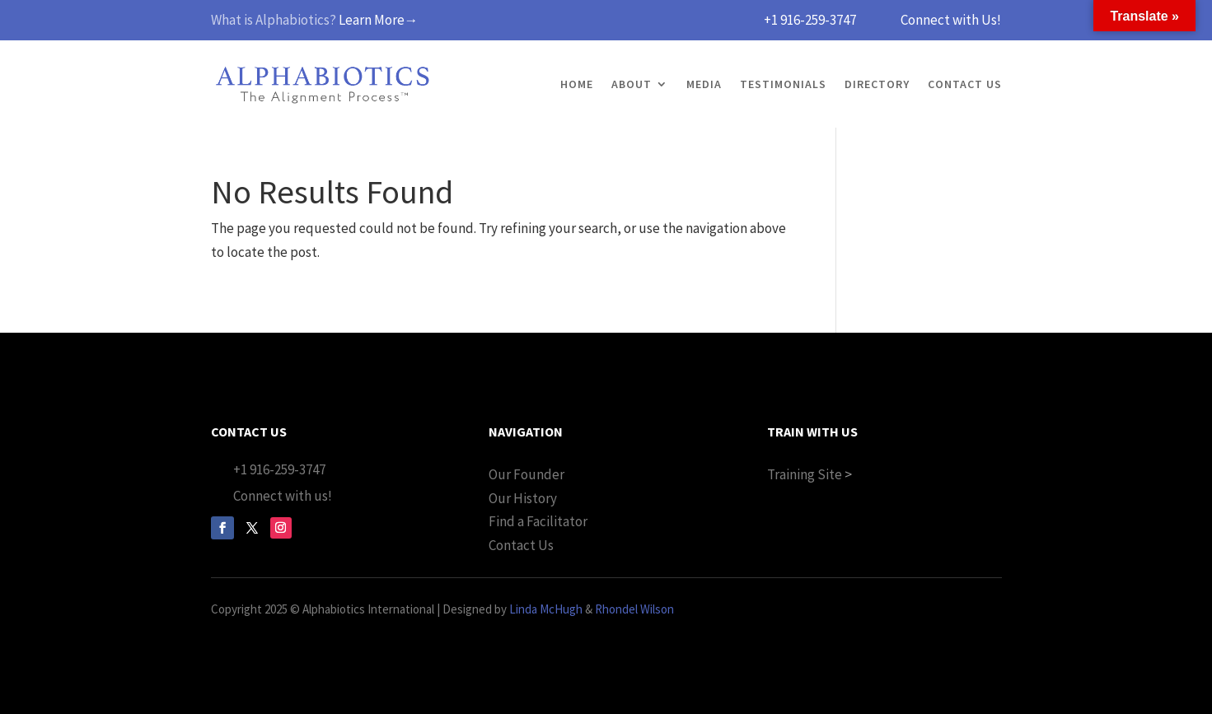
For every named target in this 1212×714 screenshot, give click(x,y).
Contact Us (965, 84)
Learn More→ (379, 20)
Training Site (804, 474)
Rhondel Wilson (634, 609)
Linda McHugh (546, 609)
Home (576, 84)
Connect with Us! (951, 20)
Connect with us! (282, 496)
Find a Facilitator (538, 521)
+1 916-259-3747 (810, 20)
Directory (877, 84)
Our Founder (526, 474)
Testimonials (783, 84)
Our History (523, 498)
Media (704, 84)
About (631, 84)
